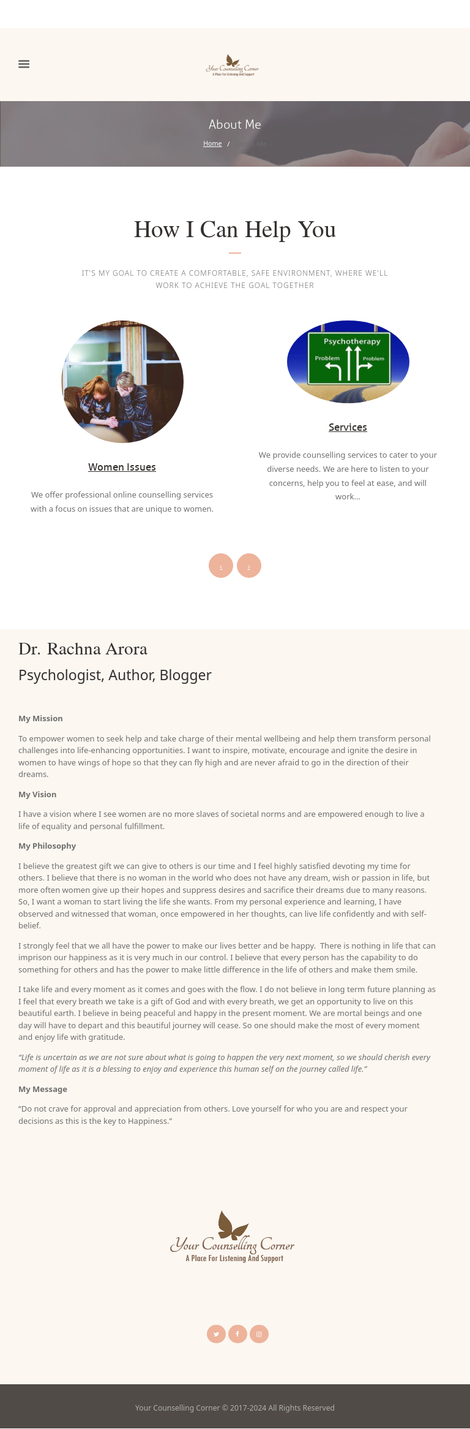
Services (348, 427)
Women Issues (122, 467)
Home (212, 143)
